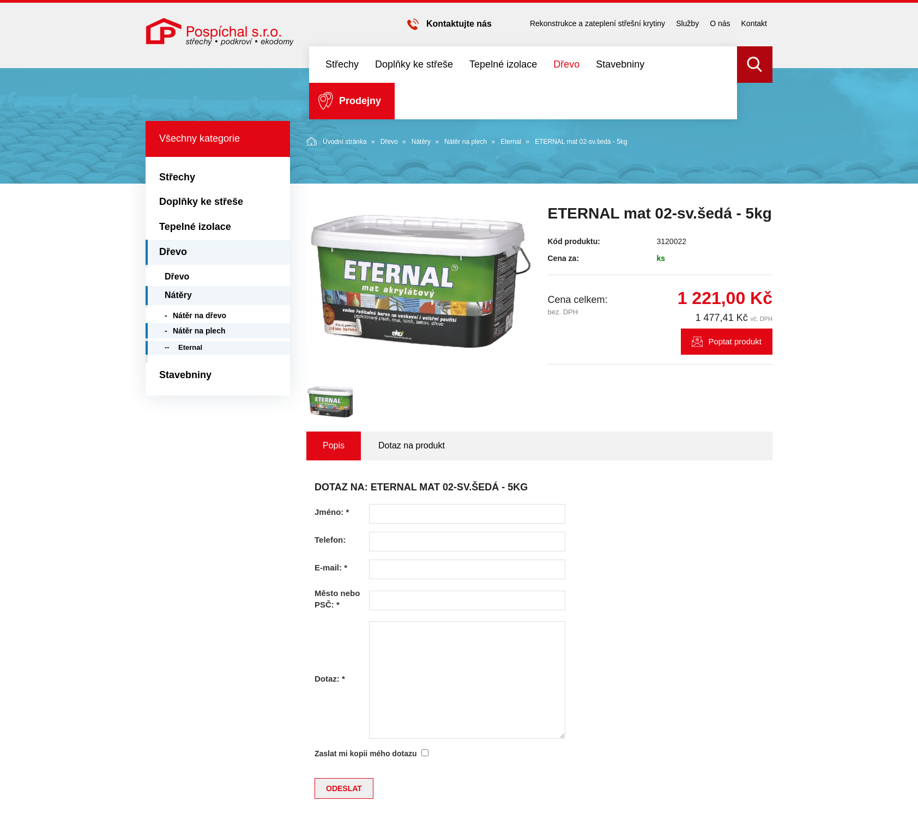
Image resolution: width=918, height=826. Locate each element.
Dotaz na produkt (411, 445)
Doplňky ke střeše (414, 64)
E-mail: (331, 567)
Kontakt (754, 23)
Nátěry (421, 141)
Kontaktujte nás (459, 23)
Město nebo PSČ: (337, 598)
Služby (687, 23)
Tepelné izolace (503, 64)
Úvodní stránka (336, 141)
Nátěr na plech (465, 141)
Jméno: (332, 512)
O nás (720, 23)
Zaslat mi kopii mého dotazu (365, 753)
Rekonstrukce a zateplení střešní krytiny (597, 23)
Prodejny (360, 100)
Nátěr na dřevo (199, 315)
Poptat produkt (735, 341)
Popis (334, 445)
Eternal (510, 141)
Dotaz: (330, 678)
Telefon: (330, 539)
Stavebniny (620, 64)
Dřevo (566, 64)
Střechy (342, 64)
